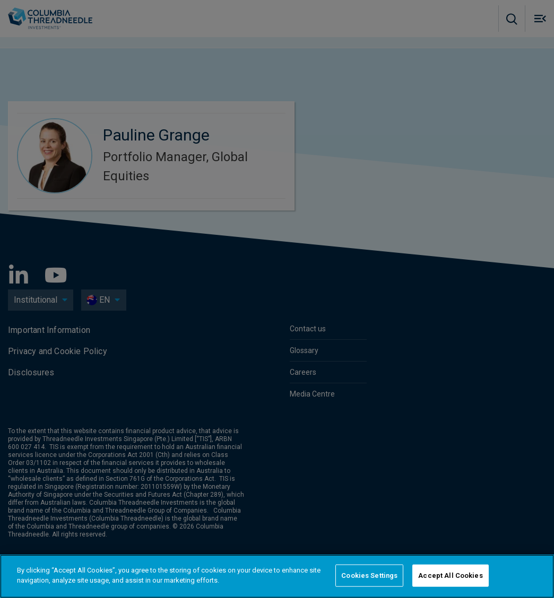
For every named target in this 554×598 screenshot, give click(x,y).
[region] (277, 576)
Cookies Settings (369, 575)
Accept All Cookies (450, 575)
